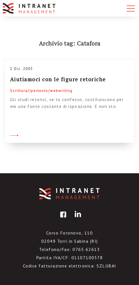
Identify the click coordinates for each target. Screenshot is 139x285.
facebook (62, 218)
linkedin (76, 218)
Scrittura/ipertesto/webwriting (41, 90)
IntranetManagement (69, 194)
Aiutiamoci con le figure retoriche (58, 79)
